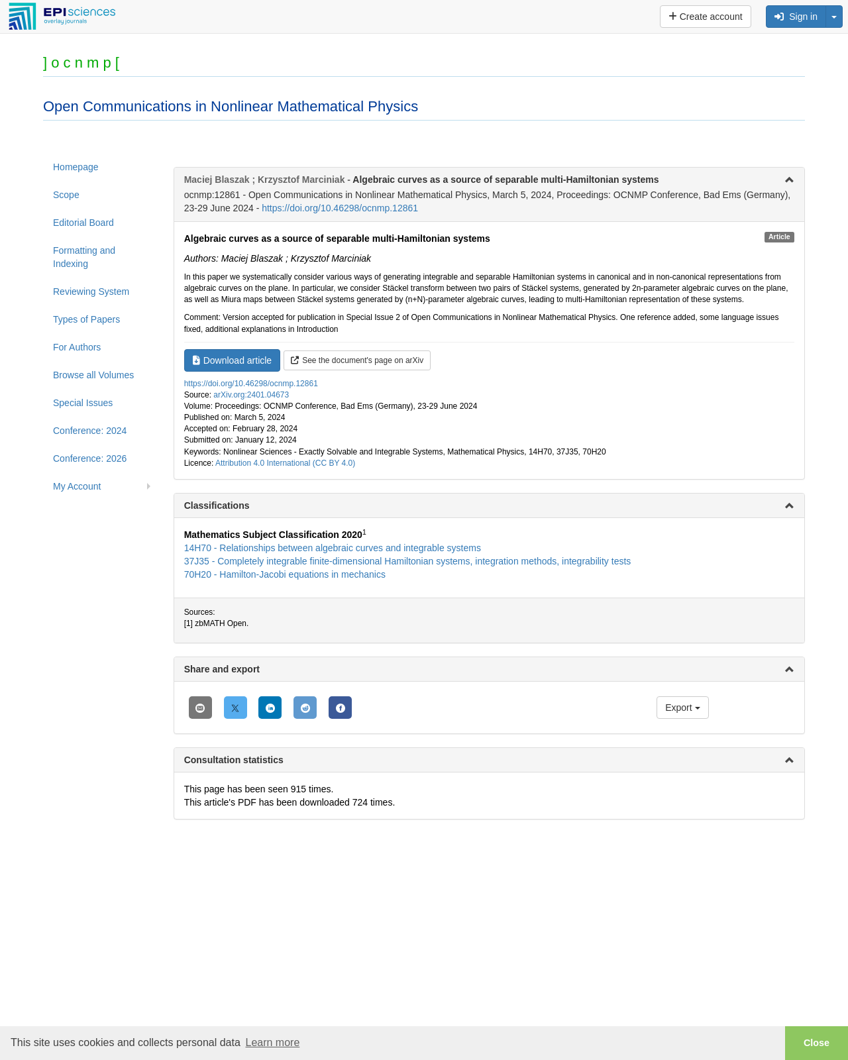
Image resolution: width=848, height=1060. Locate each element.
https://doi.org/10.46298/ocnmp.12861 (340, 208)
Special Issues (83, 403)
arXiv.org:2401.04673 (251, 394)
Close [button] (816, 1042)
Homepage (76, 167)
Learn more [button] (272, 1042)
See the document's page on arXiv (357, 360)
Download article (232, 360)
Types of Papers (86, 319)
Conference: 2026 (90, 458)
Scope (66, 194)
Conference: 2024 (90, 430)
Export (682, 707)
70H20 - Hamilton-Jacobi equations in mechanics (285, 574)
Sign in (796, 16)
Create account (705, 16)
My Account (77, 486)
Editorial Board (83, 222)
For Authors (77, 347)
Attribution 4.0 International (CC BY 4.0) (285, 463)
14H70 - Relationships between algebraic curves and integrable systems (332, 548)
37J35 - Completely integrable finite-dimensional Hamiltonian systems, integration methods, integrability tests (407, 561)
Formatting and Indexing (84, 257)
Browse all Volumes (93, 375)
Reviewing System (91, 291)
